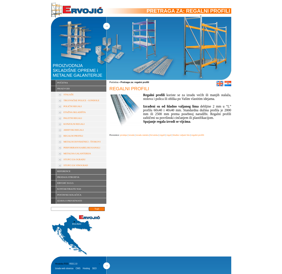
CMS (78, 268)
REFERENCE (64, 171)
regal (169, 135)
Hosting (86, 268)
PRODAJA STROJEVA (68, 177)
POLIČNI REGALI (73, 106)
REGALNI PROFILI (73, 135)
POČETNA (62, 82)
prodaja (123, 135)
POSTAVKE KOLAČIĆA (69, 194)
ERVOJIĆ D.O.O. (65, 183)
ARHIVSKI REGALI (74, 130)
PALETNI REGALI (73, 118)
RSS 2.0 (73, 264)
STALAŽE (69, 94)
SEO (94, 268)
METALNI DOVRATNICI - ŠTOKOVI (82, 141)
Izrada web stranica (64, 268)
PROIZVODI (63, 88)
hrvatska (154, 135)
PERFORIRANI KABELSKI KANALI (82, 147)
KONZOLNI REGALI (74, 124)
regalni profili (197, 135)
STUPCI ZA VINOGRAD (76, 165)
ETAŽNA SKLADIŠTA (75, 112)
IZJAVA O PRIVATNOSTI (69, 200)
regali (162, 135)
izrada (131, 135)
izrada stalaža (142, 135)
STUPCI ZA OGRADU (75, 159)
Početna (114, 82)
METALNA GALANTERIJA (77, 153)
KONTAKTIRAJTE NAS (69, 189)
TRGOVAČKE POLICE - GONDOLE (81, 100)
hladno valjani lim (181, 135)
